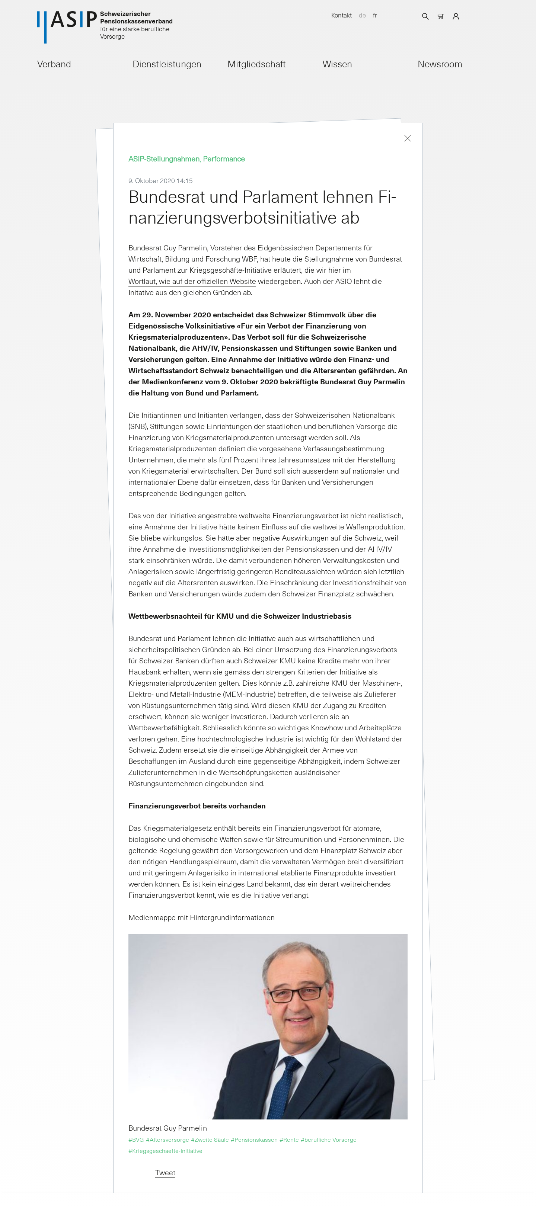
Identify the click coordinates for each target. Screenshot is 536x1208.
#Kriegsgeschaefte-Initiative (165, 1150)
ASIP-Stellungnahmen (164, 158)
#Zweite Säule (210, 1139)
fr (375, 15)
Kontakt (341, 15)
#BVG (136, 1139)
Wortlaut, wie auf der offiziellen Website (192, 280)
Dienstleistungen (167, 64)
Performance (224, 158)
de (362, 15)
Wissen (337, 64)
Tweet (165, 1172)
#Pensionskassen (254, 1139)
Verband (54, 64)
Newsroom (440, 64)
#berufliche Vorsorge (329, 1139)
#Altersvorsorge (167, 1139)
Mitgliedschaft (256, 64)
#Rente (289, 1139)
